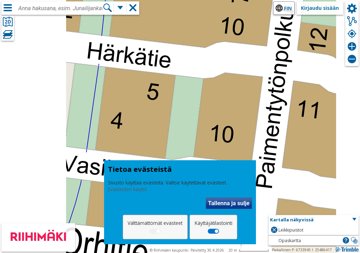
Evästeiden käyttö (127, 189)
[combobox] (60, 8)
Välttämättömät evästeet (155, 223)
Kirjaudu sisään (320, 8)
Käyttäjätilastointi (213, 223)
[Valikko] (7, 7)
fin (288, 8)
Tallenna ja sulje (229, 203)
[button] (314, 220)
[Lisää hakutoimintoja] (120, 7)
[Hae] (107, 7)
